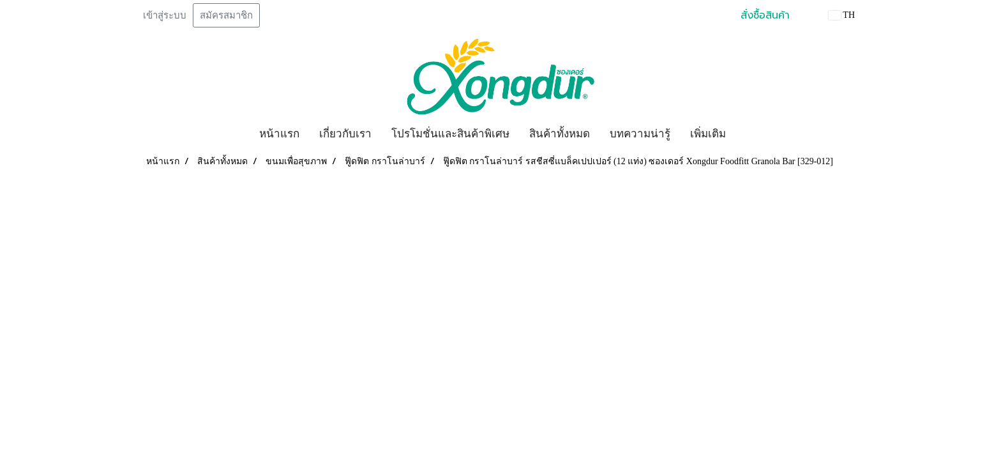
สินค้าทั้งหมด (559, 134)
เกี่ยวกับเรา (345, 134)
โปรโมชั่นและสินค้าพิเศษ (450, 134)
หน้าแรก (279, 134)
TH (842, 15)
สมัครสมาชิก (226, 15)
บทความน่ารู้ (640, 134)
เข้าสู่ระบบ (164, 15)
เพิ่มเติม (708, 134)
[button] (747, 134)
